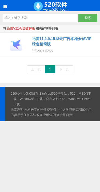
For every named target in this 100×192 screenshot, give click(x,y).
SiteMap (45, 93)
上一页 (36, 69)
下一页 (64, 69)
